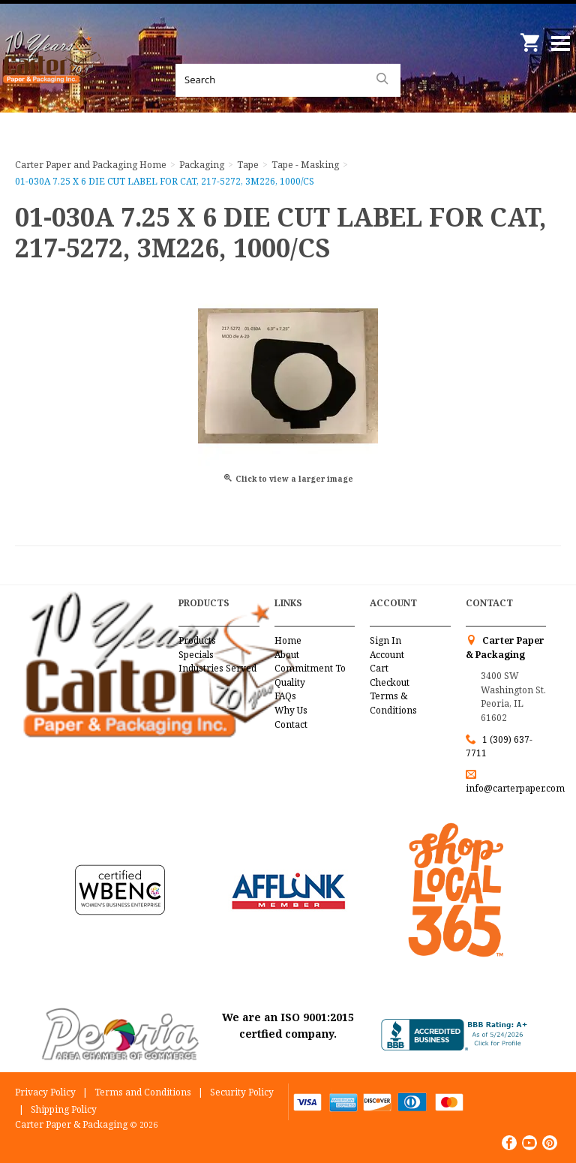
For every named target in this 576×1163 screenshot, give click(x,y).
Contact (291, 724)
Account (387, 654)
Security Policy (242, 1092)
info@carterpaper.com (515, 788)
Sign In (385, 640)
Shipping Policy (64, 1109)
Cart (379, 668)
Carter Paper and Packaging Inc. (52, 75)
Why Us (291, 710)
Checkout (390, 682)
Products (197, 640)
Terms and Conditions (142, 1092)
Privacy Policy (45, 1092)
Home (288, 640)
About (286, 654)
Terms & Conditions (393, 703)
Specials (196, 654)
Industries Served (217, 668)
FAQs (285, 696)
